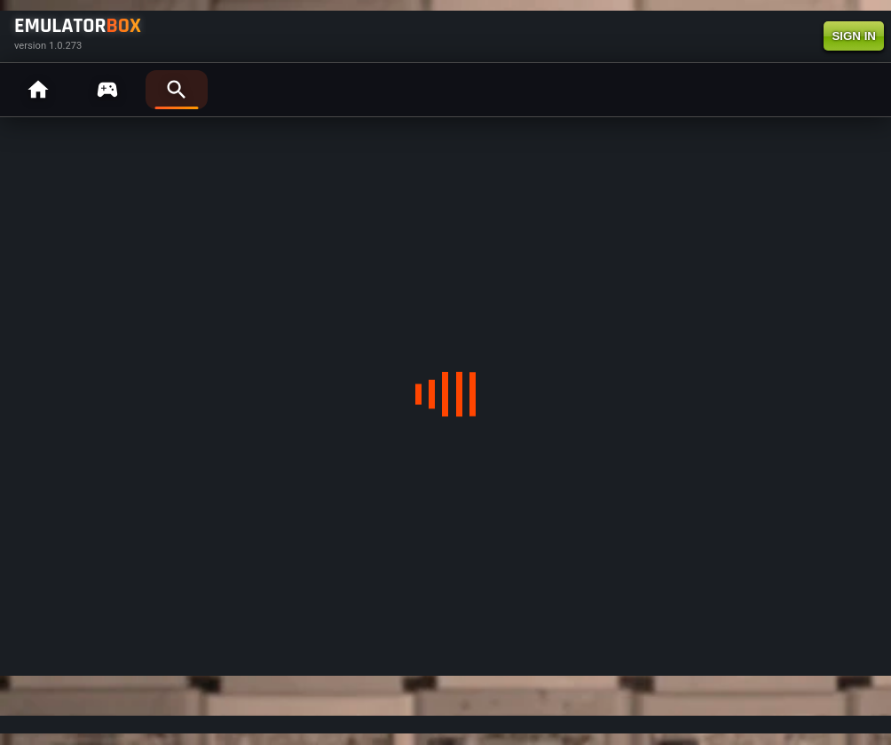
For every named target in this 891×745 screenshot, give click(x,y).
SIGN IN (854, 36)
